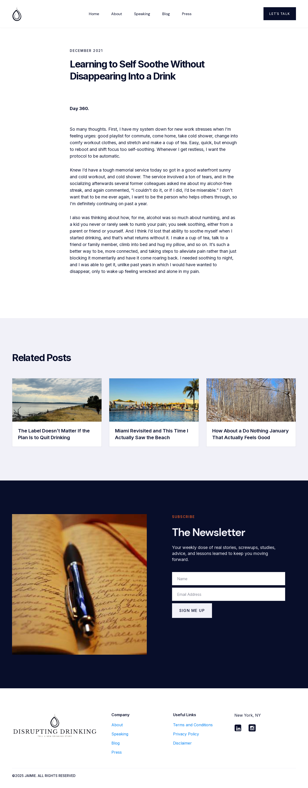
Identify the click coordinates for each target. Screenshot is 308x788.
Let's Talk (279, 14)
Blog (166, 13)
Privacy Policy (186, 734)
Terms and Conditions (193, 724)
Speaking (142, 13)
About (117, 724)
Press (187, 13)
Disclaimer (182, 743)
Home (94, 13)
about (116, 13)
